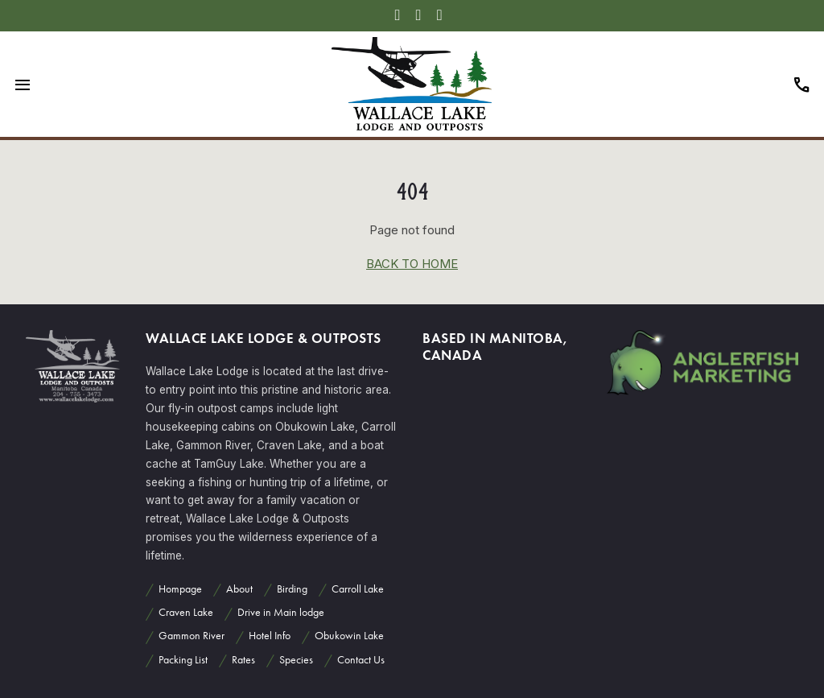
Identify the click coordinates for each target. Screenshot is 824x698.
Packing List (183, 660)
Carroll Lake (358, 589)
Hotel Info (269, 635)
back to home (412, 263)
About (239, 589)
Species (296, 660)
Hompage (180, 589)
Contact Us (361, 660)
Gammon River (192, 635)
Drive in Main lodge (280, 612)
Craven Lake (186, 612)
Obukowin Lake (349, 635)
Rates (243, 660)
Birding (292, 589)
